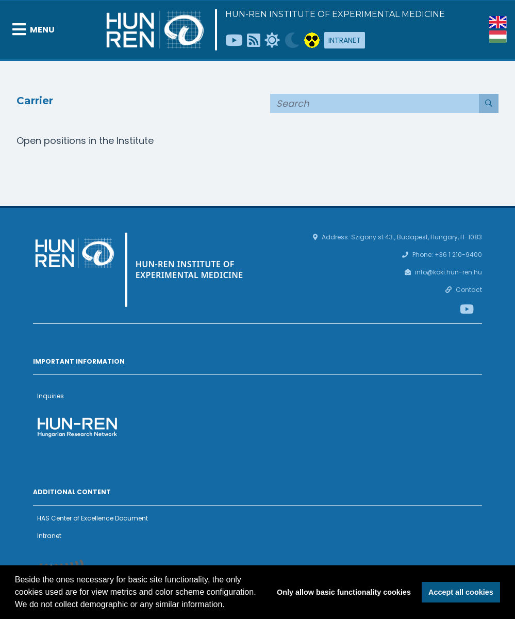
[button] (228, 605)
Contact (469, 289)
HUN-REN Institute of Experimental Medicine (335, 14)
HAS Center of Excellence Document (92, 518)
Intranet (344, 40)
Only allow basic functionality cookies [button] (344, 592)
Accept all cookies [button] (460, 592)
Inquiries (50, 396)
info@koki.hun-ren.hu (448, 272)
